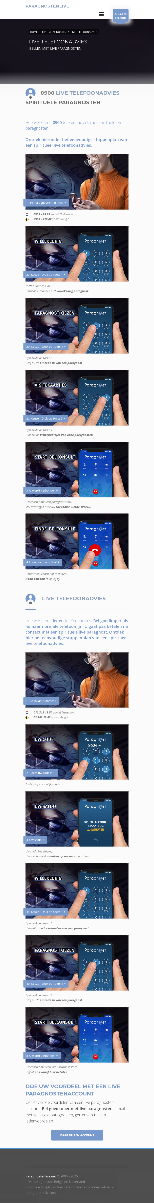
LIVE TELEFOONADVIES (84, 32)
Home (34, 32)
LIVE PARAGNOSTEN (54, 32)
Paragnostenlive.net (40, 1176)
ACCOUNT (121, 16)
